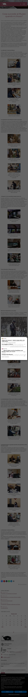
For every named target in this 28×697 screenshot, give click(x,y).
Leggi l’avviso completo (11, 342)
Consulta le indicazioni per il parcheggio (18, 346)
